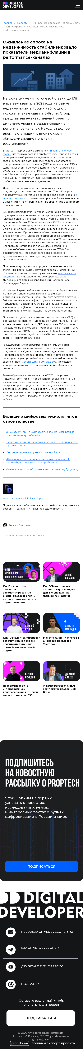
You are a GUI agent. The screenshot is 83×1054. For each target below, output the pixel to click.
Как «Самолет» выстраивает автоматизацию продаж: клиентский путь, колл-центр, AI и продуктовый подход (21, 648)
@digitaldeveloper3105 (42, 971)
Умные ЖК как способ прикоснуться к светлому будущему (42, 471)
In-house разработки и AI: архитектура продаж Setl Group (59, 693)
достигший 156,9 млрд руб (39, 364)
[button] (41, 871)
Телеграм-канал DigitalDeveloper (23, 501)
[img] (13, 5)
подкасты (30, 988)
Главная (8, 25)
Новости (22, 25)
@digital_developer (40, 952)
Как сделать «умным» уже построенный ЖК (33, 454)
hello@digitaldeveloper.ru (47, 936)
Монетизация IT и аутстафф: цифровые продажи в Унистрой (61, 645)
